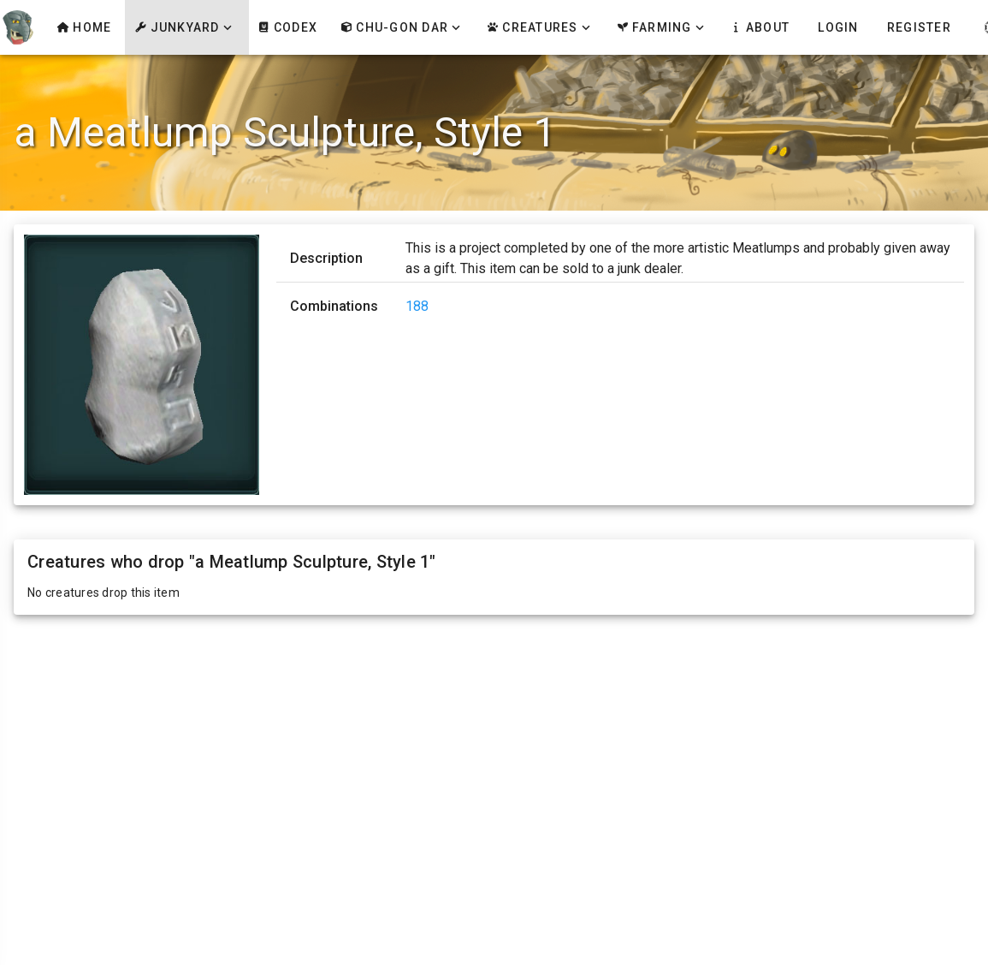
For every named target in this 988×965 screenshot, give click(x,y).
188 (417, 306)
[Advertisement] (494, 752)
